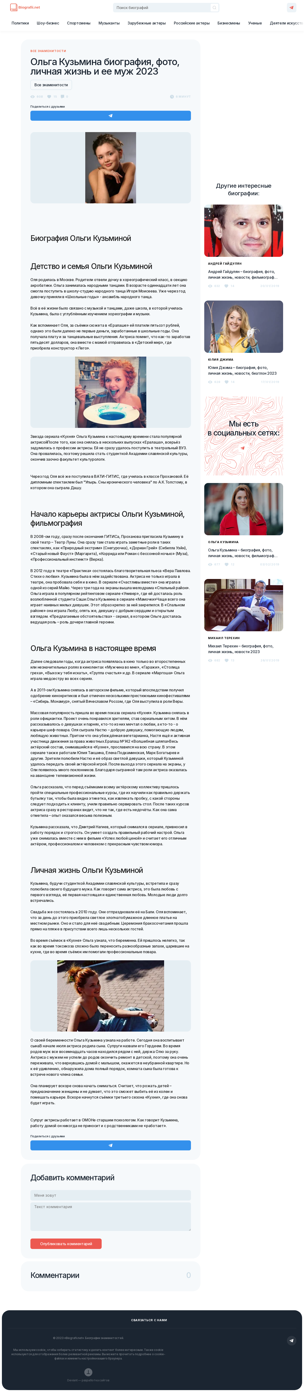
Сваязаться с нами (149, 1320)
